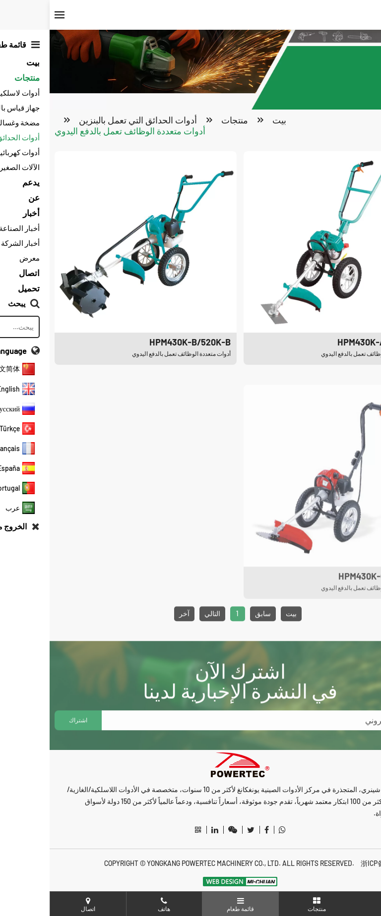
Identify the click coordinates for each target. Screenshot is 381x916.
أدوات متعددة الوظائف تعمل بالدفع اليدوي (80, 132)
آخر (134, 637)
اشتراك (28, 744)
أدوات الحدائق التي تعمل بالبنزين (88, 121)
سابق (213, 637)
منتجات (185, 121)
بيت (230, 121)
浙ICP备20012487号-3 (343, 863)
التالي (163, 637)
